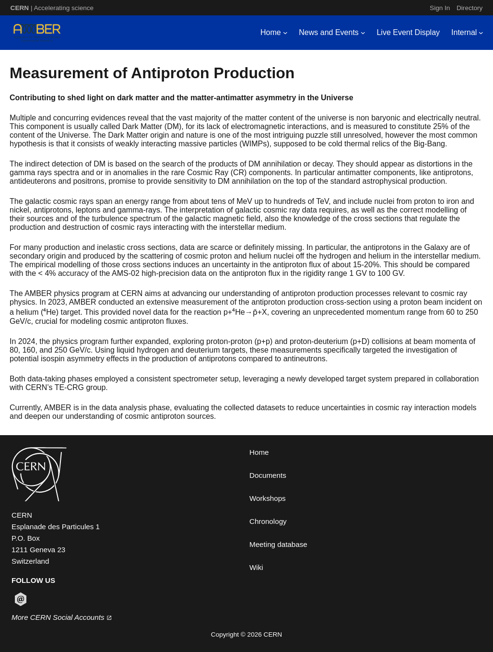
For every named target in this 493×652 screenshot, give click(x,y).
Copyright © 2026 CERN (246, 634)
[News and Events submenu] (363, 32)
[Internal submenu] (481, 32)
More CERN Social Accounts (62, 617)
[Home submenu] (285, 32)
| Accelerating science (52, 8)
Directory (469, 8)
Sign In (440, 8)
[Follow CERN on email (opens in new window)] (21, 599)
